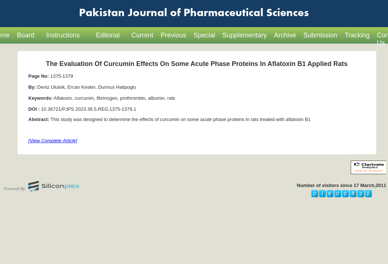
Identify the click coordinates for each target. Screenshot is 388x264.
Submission (320, 35)
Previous (173, 35)
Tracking (357, 35)
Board (25, 35)
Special (204, 35)
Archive (285, 35)
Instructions (63, 35)
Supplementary (244, 35)
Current (142, 35)
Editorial (108, 35)
